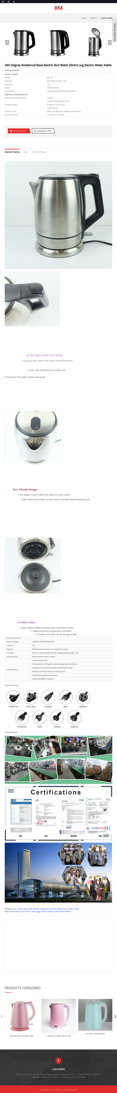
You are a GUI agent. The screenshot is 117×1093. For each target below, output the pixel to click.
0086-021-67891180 (92, 1077)
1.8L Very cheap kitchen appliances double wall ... (95, 1033)
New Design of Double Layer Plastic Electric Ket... (21, 1036)
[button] (110, 42)
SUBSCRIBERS (58, 1072)
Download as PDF (44, 131)
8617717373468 (78, 1080)
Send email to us (20, 131)
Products (93, 18)
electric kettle (106, 18)
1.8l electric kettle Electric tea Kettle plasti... (58, 1036)
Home (83, 18)
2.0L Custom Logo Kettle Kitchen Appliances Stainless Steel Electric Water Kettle (46, 909)
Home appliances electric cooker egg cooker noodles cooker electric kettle (40, 911)
